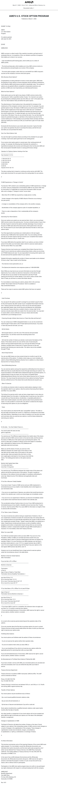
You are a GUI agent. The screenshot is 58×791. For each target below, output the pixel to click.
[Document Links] (29, 8)
